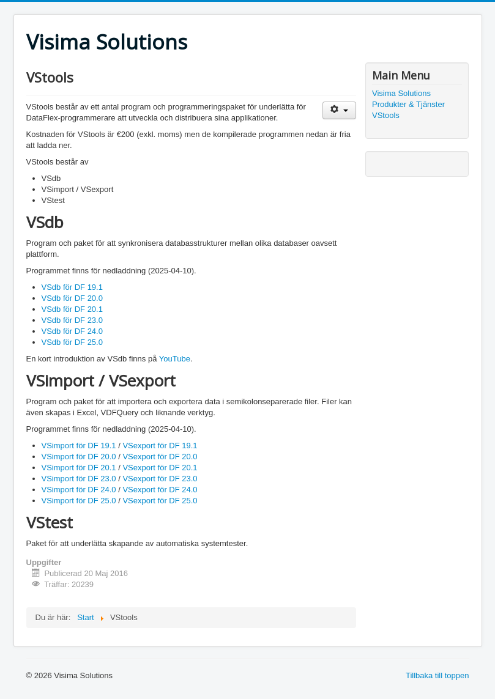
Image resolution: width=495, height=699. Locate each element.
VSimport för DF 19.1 (79, 445)
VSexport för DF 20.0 (159, 456)
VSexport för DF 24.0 (159, 489)
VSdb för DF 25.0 (72, 342)
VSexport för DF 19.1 (159, 445)
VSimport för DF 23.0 (79, 478)
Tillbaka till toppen (437, 675)
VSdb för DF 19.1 (72, 287)
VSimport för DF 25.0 (79, 500)
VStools (386, 115)
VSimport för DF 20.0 (79, 456)
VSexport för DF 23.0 (159, 478)
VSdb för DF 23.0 (72, 320)
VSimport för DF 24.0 (79, 489)
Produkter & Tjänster (408, 104)
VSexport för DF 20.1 (159, 467)
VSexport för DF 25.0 (159, 500)
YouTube (174, 358)
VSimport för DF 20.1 (79, 467)
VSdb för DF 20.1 (72, 309)
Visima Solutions (401, 93)
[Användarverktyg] (339, 110)
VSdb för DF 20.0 (72, 298)
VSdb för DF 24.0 (72, 331)
